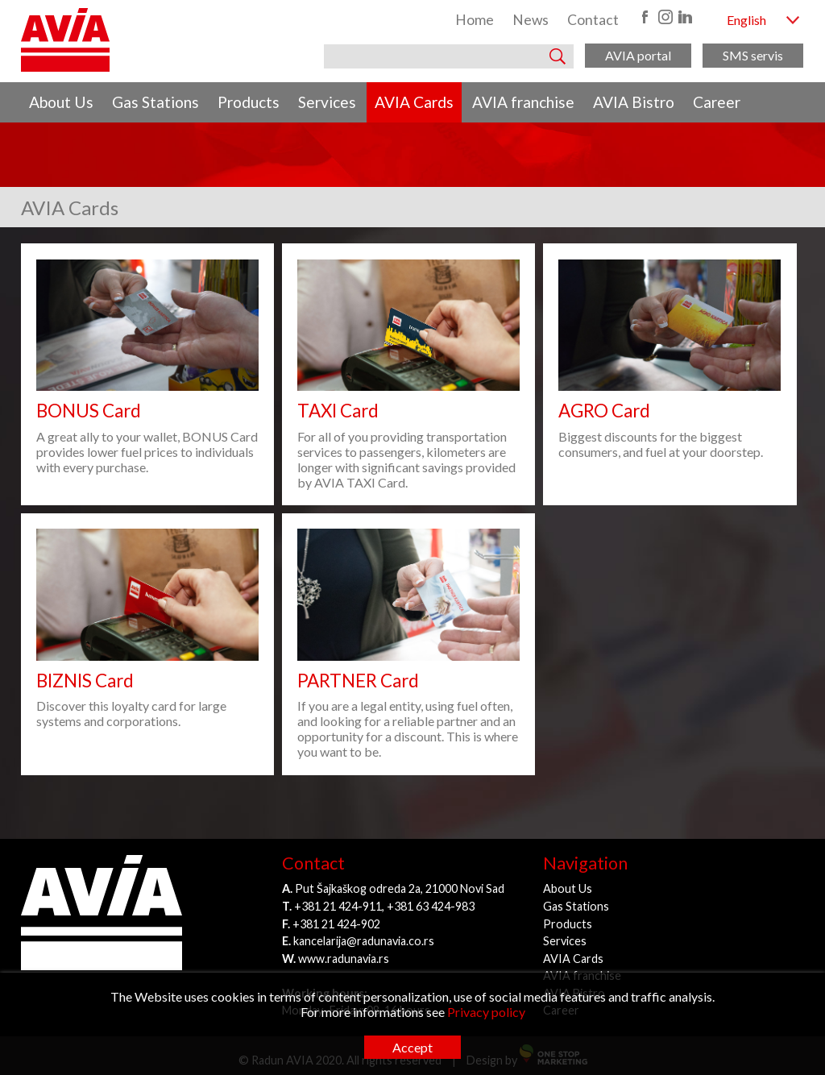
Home (474, 19)
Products (249, 102)
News (530, 19)
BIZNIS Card (85, 680)
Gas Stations (155, 102)
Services (327, 102)
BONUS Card (88, 410)
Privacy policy (486, 1011)
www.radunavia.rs (343, 958)
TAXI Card (338, 410)
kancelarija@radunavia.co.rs (363, 941)
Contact (593, 19)
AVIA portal (638, 55)
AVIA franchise (523, 102)
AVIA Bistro (633, 102)
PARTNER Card (358, 680)
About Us (61, 102)
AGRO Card (604, 410)
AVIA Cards (414, 102)
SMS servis (753, 55)
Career (716, 102)
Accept (412, 1047)
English (746, 19)
